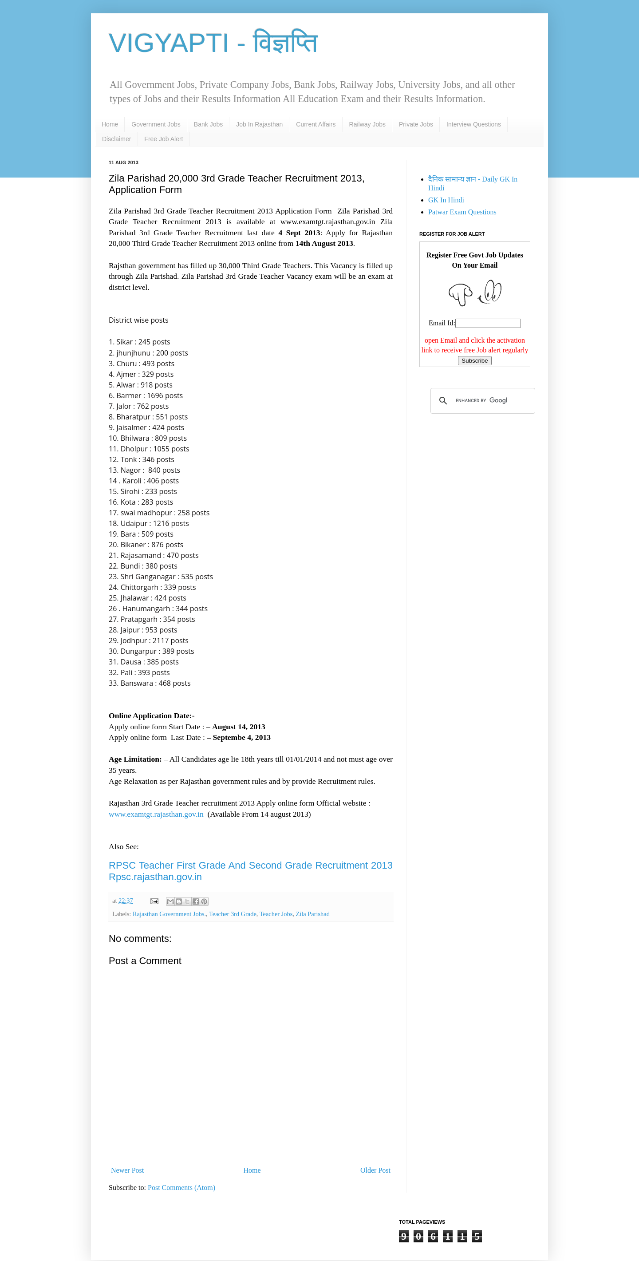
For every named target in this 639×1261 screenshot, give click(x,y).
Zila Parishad (313, 913)
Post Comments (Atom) (181, 1187)
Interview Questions (473, 124)
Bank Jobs (208, 124)
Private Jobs (416, 124)
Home (110, 124)
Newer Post (127, 1170)
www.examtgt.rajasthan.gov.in (156, 814)
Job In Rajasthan (259, 124)
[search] (481, 400)
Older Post (375, 1170)
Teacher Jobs (276, 913)
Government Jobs (156, 124)
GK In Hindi (446, 200)
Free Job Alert (163, 138)
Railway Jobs (367, 124)
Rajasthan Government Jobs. (169, 913)
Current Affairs (315, 124)
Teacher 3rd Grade (232, 913)
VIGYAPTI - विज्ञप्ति (213, 43)
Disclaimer (116, 138)
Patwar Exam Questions (462, 212)
